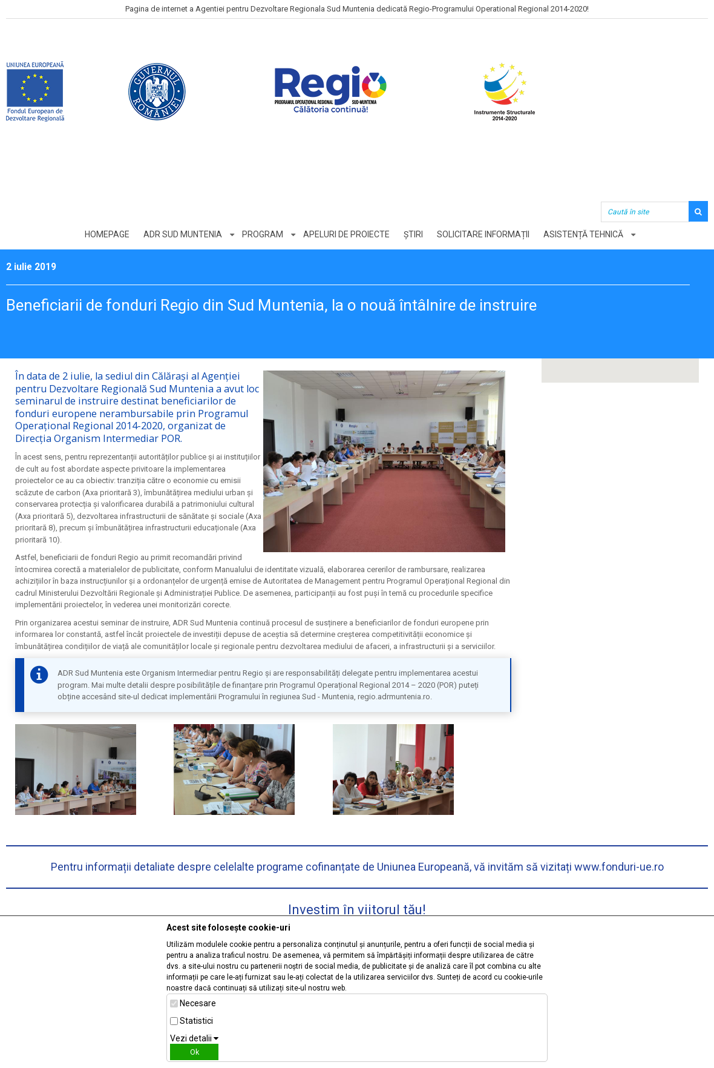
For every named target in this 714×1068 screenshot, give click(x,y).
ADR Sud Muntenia (182, 234)
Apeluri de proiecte (346, 234)
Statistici (196, 1021)
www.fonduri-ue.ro (619, 866)
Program (262, 234)
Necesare (198, 1003)
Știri (413, 234)
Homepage (107, 234)
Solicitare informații (483, 234)
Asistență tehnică (583, 234)
